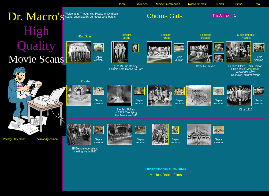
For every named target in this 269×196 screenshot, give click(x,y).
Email (257, 4)
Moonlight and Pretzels (245, 36)
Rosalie (85, 81)
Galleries (142, 4)
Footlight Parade (126, 36)
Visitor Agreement (47, 139)
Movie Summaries (168, 4)
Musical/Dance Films (166, 175)
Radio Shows (197, 4)
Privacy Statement (14, 139)
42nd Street (85, 36)
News (220, 4)
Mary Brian (252, 69)
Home (122, 4)
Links (239, 4)
